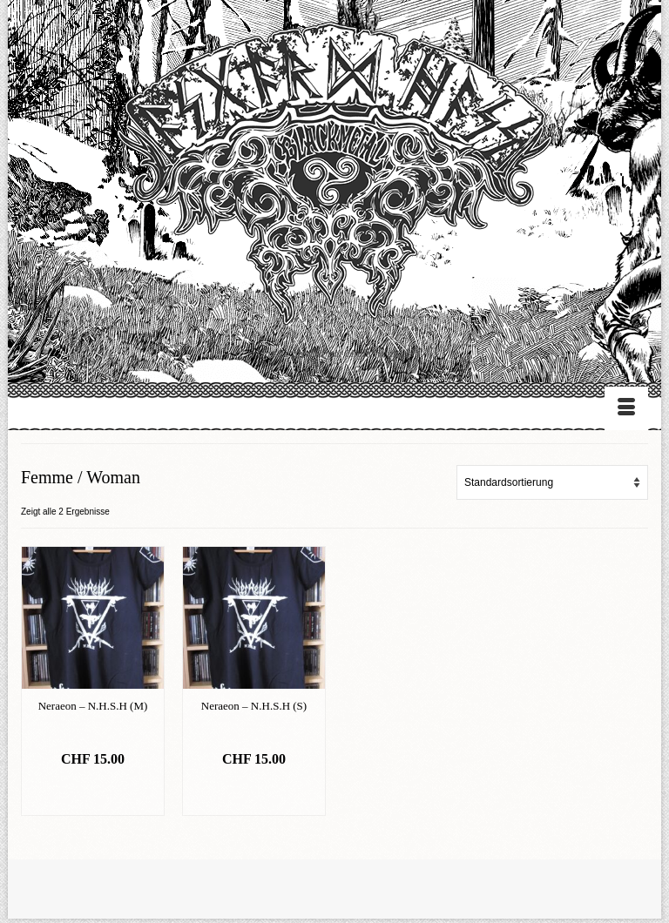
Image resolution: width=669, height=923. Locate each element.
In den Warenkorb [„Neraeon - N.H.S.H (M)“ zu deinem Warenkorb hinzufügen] (93, 794)
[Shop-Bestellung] (552, 482)
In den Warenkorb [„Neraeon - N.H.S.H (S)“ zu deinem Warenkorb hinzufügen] (254, 794)
